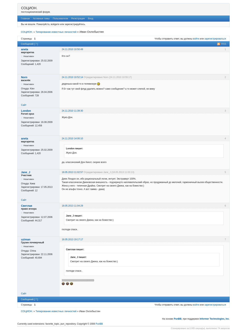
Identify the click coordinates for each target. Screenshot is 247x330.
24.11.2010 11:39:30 (72, 110)
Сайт (23, 105)
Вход (90, 18)
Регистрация (78, 18)
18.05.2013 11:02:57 (72, 172)
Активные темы (41, 18)
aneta (24, 49)
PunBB (178, 318)
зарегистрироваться (215, 38)
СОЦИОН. (29, 8)
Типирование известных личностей (56, 31)
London (26, 110)
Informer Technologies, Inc (214, 318)
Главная (25, 18)
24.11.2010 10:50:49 (72, 49)
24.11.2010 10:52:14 (72, 77)
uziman (25, 239)
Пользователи (60, 18)
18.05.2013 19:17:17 (72, 239)
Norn (24, 77)
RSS (223, 44)
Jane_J (25, 172)
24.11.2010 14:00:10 (72, 138)
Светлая (26, 205)
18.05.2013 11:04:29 (72, 205)
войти (196, 38)
